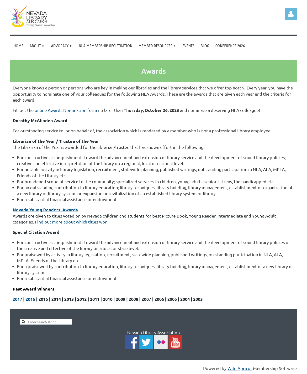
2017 (17, 299)
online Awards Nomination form (66, 110)
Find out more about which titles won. (71, 221)
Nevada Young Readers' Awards (45, 209)
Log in (291, 14)
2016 (30, 299)
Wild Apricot (240, 368)
